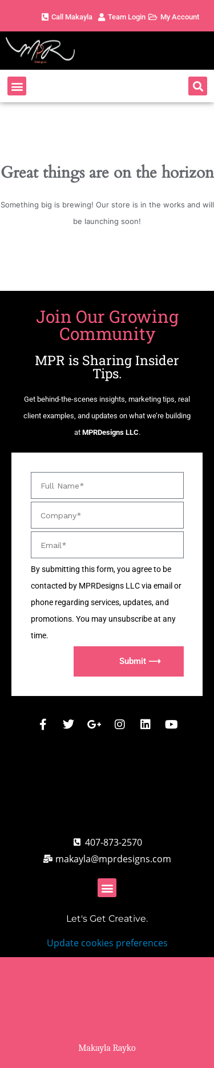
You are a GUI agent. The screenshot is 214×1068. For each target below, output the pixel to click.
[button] (16, 86)
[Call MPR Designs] (107, 842)
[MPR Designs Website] (68, 50)
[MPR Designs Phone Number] (66, 17)
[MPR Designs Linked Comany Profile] (145, 724)
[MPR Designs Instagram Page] (119, 724)
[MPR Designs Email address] (107, 859)
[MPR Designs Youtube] (171, 724)
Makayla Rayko (106, 1048)
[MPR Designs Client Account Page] (120, 17)
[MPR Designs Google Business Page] (94, 724)
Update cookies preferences (107, 943)
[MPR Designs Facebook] (42, 724)
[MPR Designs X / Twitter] (68, 724)
